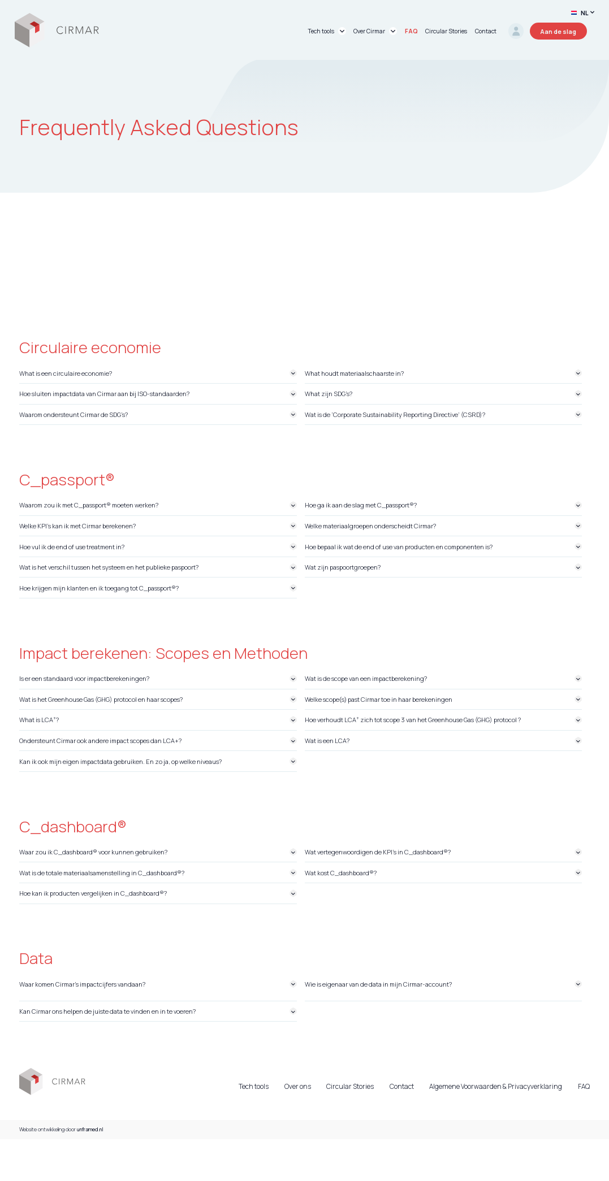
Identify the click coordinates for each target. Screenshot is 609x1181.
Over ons (297, 1086)
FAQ (584, 1086)
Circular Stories (350, 1086)
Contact (402, 1086)
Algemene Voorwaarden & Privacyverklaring (495, 1086)
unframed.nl (90, 1129)
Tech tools (254, 1086)
